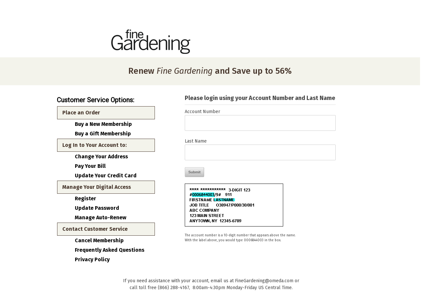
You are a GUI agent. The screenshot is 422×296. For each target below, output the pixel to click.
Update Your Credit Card (106, 176)
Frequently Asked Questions (109, 250)
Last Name (196, 141)
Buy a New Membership (103, 124)
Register (85, 199)
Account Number (202, 111)
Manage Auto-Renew (100, 218)
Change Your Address (101, 157)
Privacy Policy (92, 260)
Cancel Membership (99, 241)
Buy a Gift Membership (103, 134)
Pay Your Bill (90, 166)
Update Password (97, 208)
